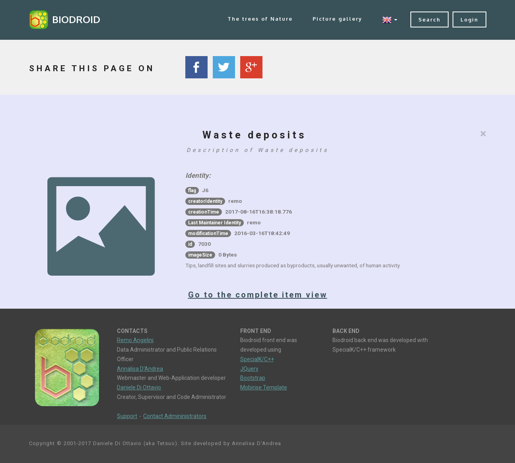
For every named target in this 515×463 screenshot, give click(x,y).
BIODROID (76, 19)
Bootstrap (252, 378)
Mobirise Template (263, 387)
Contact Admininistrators (174, 416)
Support (127, 416)
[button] (389, 20)
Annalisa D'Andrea (140, 369)
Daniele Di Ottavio (139, 387)
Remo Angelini (135, 340)
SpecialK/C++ (257, 359)
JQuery (249, 369)
